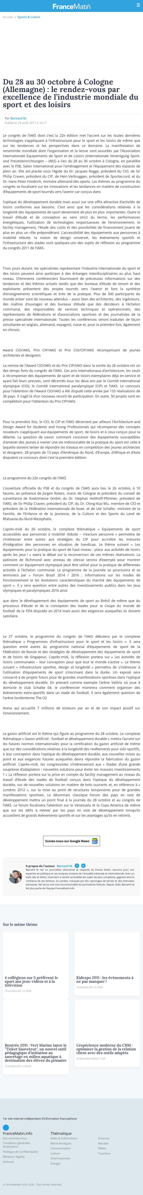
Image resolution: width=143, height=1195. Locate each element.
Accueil (8, 17)
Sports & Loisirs (28, 17)
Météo (102, 1148)
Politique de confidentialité (20, 1152)
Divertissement (60, 1158)
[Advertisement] (71, 47)
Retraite (103, 1143)
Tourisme (104, 1153)
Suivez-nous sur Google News (71, 841)
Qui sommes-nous (15, 1138)
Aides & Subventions (64, 1138)
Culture (55, 1153)
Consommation (61, 1148)
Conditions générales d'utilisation (16, 1145)
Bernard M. (18, 118)
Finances (103, 1138)
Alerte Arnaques (61, 1143)
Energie (55, 1163)
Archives (8, 1162)
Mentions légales (14, 1156)
